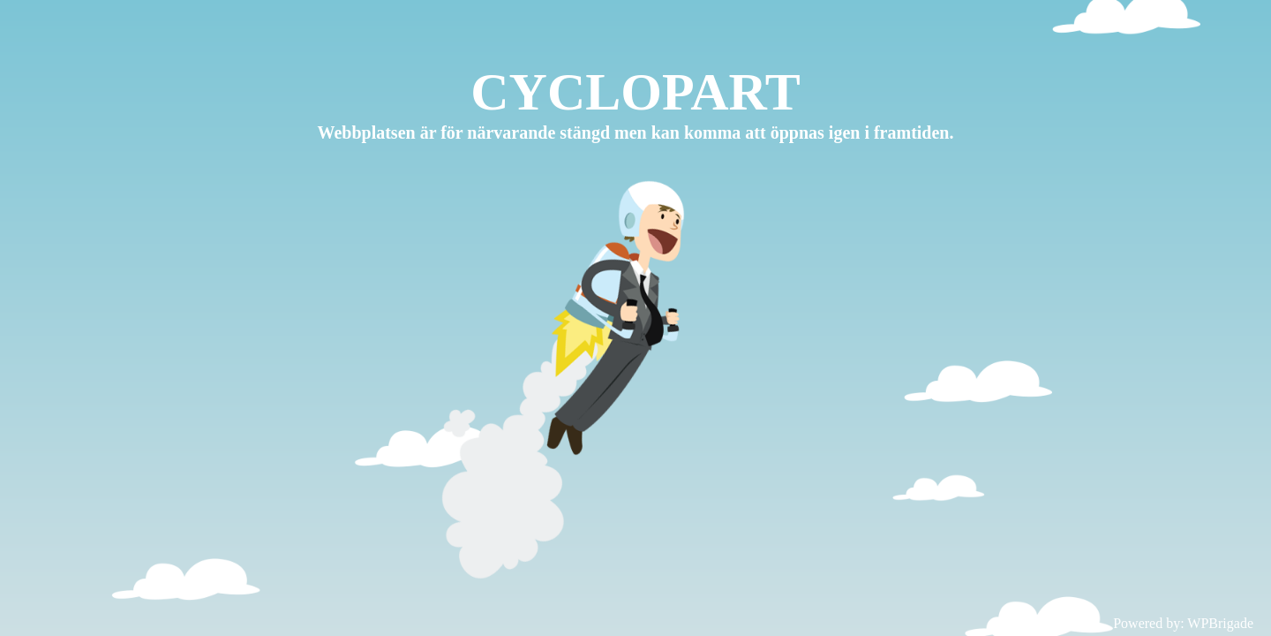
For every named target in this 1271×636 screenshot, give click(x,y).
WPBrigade (1220, 623)
